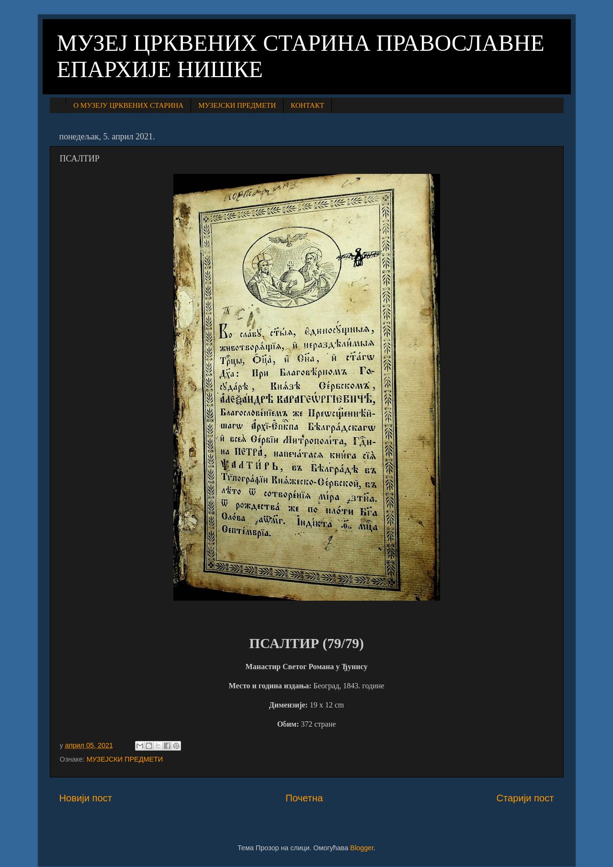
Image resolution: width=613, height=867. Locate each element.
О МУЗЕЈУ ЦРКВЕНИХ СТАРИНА (128, 105)
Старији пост (525, 798)
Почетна (304, 798)
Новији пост (86, 798)
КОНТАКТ (307, 105)
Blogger (362, 848)
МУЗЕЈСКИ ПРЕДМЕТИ (237, 105)
